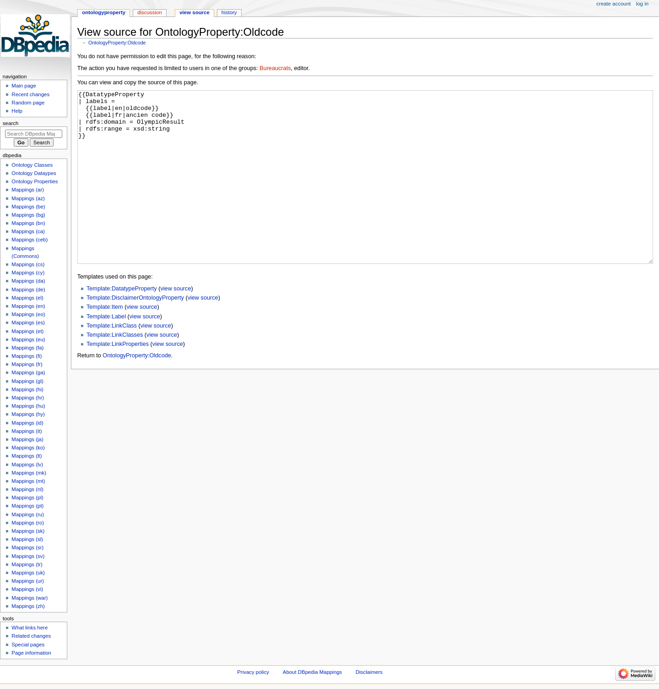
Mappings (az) (28, 198)
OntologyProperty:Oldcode (117, 42)
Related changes (31, 636)
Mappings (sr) (27, 547)
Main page (23, 85)
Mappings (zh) (28, 606)
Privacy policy (253, 672)
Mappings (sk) (27, 531)
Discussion (149, 12)
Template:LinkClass (111, 360)
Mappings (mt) (28, 481)
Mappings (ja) (27, 439)
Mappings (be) (28, 206)
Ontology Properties (34, 181)
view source (175, 323)
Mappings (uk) (28, 572)
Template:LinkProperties (117, 378)
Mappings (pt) (27, 506)
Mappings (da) (28, 281)
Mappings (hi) (27, 389)
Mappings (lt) (26, 456)
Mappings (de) (28, 289)
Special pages (27, 644)
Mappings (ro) (27, 522)
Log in (642, 3)
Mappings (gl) (27, 381)
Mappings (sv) (27, 556)
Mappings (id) (27, 423)
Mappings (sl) (27, 539)
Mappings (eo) (28, 314)
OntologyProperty (103, 12)
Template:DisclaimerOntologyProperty (135, 332)
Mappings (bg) (28, 215)
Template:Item (104, 341)
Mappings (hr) (27, 397)
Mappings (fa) (27, 347)
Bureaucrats (275, 68)
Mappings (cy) (27, 272)
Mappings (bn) (28, 223)
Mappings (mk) (28, 473)
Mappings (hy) (28, 414)
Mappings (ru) (27, 514)
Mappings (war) (29, 598)
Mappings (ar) (27, 189)
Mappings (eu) (28, 339)
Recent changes (30, 94)
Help (16, 111)
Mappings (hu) (28, 406)
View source (194, 12)
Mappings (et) (27, 331)
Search (11, 123)
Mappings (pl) (27, 497)
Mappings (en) (28, 306)
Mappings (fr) (26, 364)
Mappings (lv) (27, 464)
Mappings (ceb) (29, 239)
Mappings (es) (28, 322)
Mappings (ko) (28, 447)
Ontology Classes (32, 165)
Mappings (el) (27, 298)
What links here (29, 627)
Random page (27, 102)
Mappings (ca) (28, 231)
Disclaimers (369, 672)
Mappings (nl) (27, 489)
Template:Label (106, 351)
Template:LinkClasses (114, 369)
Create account (613, 3)
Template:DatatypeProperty (121, 323)
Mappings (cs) (27, 264)
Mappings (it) (26, 431)
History (229, 12)
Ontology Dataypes (33, 173)
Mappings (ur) (27, 581)
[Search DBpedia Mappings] (33, 134)
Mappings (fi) (26, 356)
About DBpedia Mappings (312, 672)
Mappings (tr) (26, 564)
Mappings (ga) (28, 372)
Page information (31, 653)
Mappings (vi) (27, 589)
